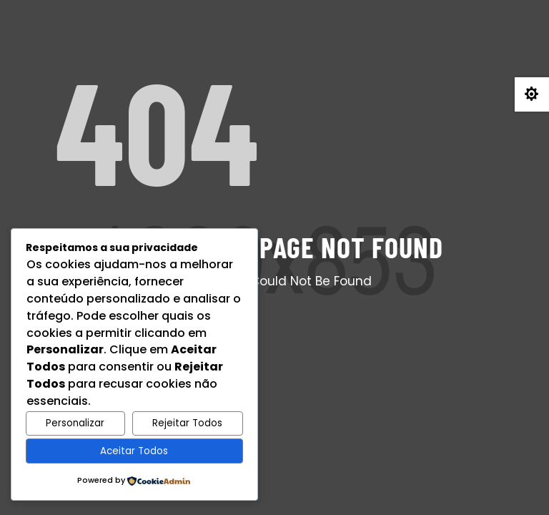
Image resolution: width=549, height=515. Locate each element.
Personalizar (75, 423)
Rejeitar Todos (187, 423)
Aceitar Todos (134, 451)
